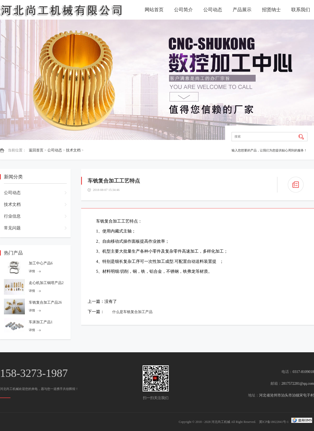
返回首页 (36, 150)
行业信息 (12, 216)
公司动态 (212, 9)
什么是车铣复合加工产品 (132, 312)
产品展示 (242, 9)
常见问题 (12, 228)
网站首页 (154, 9)
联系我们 (300, 9)
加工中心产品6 (41, 263)
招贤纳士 (271, 9)
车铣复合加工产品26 (45, 302)
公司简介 (183, 9)
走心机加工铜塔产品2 (46, 283)
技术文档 (73, 150)
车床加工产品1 (41, 322)
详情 (32, 271)
